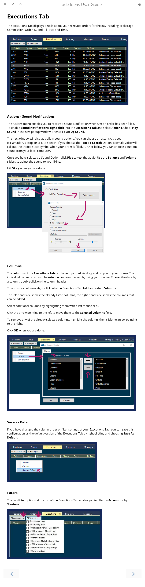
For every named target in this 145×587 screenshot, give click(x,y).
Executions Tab (28, 16)
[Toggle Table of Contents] (5, 4)
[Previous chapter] (11, 573)
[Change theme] (13, 4)
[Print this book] (139, 4)
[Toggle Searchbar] (20, 4)
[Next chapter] (134, 573)
